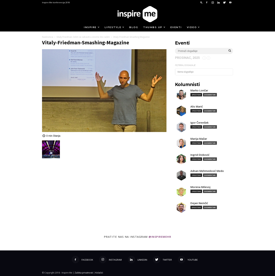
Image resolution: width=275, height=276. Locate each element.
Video (193, 27)
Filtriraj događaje (185, 65)
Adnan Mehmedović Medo (207, 171)
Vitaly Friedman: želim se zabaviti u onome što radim (83, 36)
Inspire (92, 27)
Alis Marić (196, 106)
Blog (133, 27)
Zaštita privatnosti (84, 272)
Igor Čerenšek (199, 122)
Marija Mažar (198, 138)
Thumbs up (154, 27)
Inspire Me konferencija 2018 (56, 2)
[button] (201, 2)
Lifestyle (115, 27)
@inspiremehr (160, 236)
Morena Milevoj (200, 187)
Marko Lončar (199, 90)
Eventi (176, 27)
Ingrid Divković (199, 155)
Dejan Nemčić (199, 203)
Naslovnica (47, 36)
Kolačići (99, 272)
